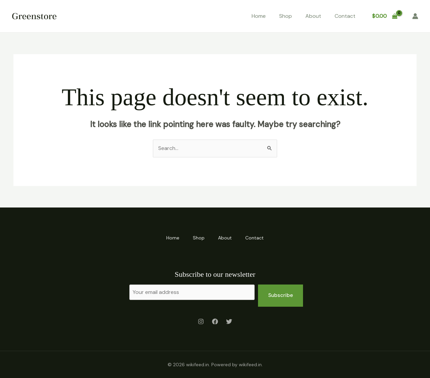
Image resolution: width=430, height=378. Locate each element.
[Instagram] (201, 321)
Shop (285, 16)
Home (259, 16)
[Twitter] (229, 321)
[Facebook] (215, 321)
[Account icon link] (415, 16)
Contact (345, 16)
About (313, 16)
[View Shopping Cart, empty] (384, 16)
